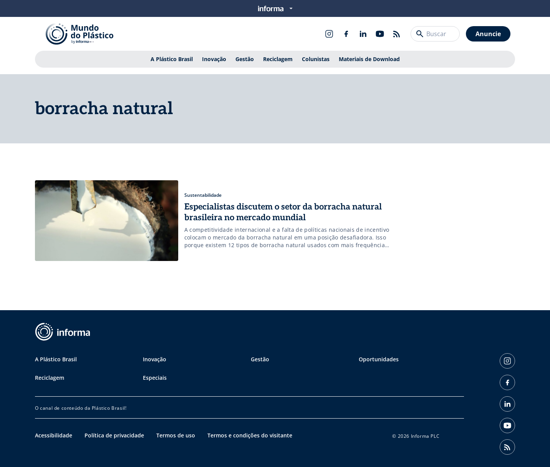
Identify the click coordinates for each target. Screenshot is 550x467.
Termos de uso (175, 435)
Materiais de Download (369, 59)
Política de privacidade (114, 435)
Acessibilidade (53, 435)
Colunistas (316, 59)
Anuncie (488, 34)
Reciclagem (278, 59)
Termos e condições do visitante (249, 435)
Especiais (155, 377)
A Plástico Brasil (172, 59)
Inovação (214, 59)
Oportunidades (379, 359)
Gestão (244, 59)
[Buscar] (419, 33)
